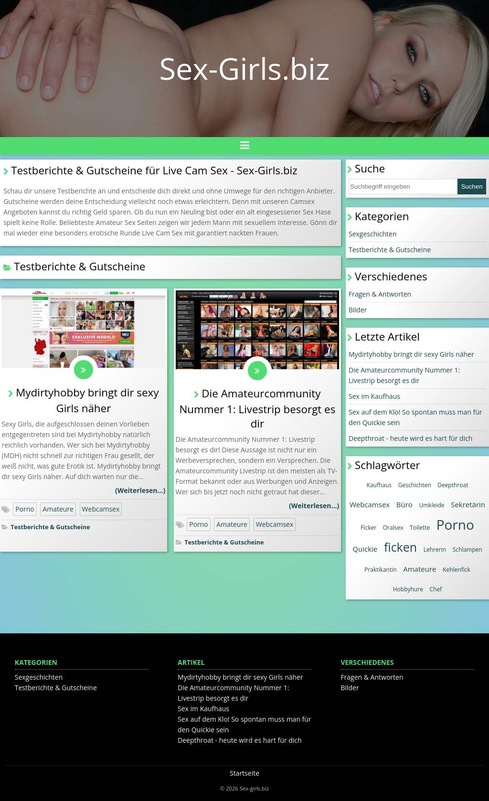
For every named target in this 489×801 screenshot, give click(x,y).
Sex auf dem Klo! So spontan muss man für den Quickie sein (415, 417)
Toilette (420, 527)
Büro (404, 504)
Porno (24, 508)
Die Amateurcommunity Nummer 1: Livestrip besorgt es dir (257, 408)
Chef (436, 589)
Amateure (58, 508)
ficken (400, 547)
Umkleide (432, 505)
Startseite (244, 773)
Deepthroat (452, 485)
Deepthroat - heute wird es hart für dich (410, 438)
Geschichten (414, 485)
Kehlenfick (456, 570)
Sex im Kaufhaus (374, 396)
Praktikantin (380, 570)
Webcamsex (101, 508)
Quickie (364, 549)
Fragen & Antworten (380, 294)
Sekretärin (468, 504)
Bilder (358, 309)
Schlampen (467, 549)
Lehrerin (435, 549)
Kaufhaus (379, 485)
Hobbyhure (408, 589)
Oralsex (393, 527)
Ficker (368, 527)
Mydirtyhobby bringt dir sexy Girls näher (411, 354)
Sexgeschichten (373, 233)
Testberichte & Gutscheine (50, 527)
